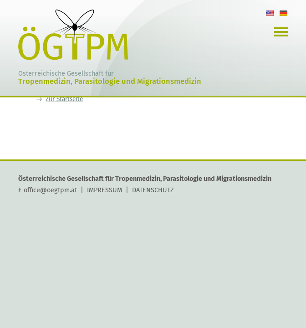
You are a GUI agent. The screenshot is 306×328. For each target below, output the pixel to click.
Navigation (281, 31)
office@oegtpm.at (50, 190)
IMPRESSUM (104, 190)
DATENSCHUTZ (153, 190)
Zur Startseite (64, 99)
